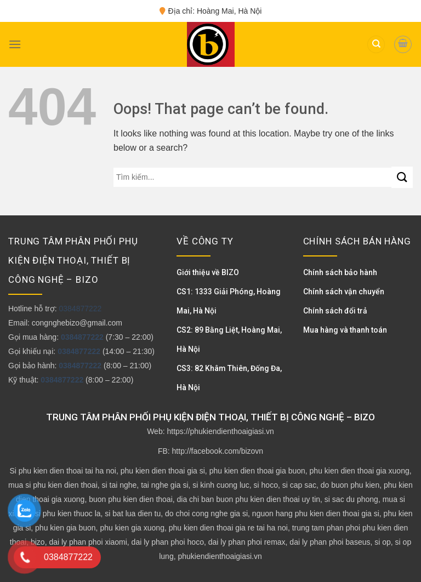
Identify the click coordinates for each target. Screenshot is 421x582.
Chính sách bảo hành (340, 272)
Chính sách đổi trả (335, 310)
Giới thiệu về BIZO (208, 272)
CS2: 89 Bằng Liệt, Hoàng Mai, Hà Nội (229, 339)
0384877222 (80, 308)
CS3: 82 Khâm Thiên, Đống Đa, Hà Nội (229, 378)
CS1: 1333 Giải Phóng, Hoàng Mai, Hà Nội (229, 301)
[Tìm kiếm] (376, 45)
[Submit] (402, 177)
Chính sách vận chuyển (343, 291)
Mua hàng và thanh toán (345, 330)
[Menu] (14, 44)
